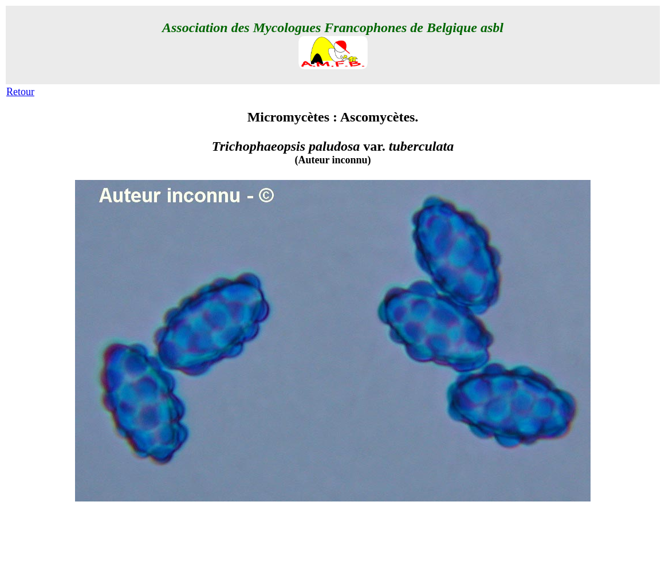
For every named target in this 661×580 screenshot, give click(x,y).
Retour (20, 91)
